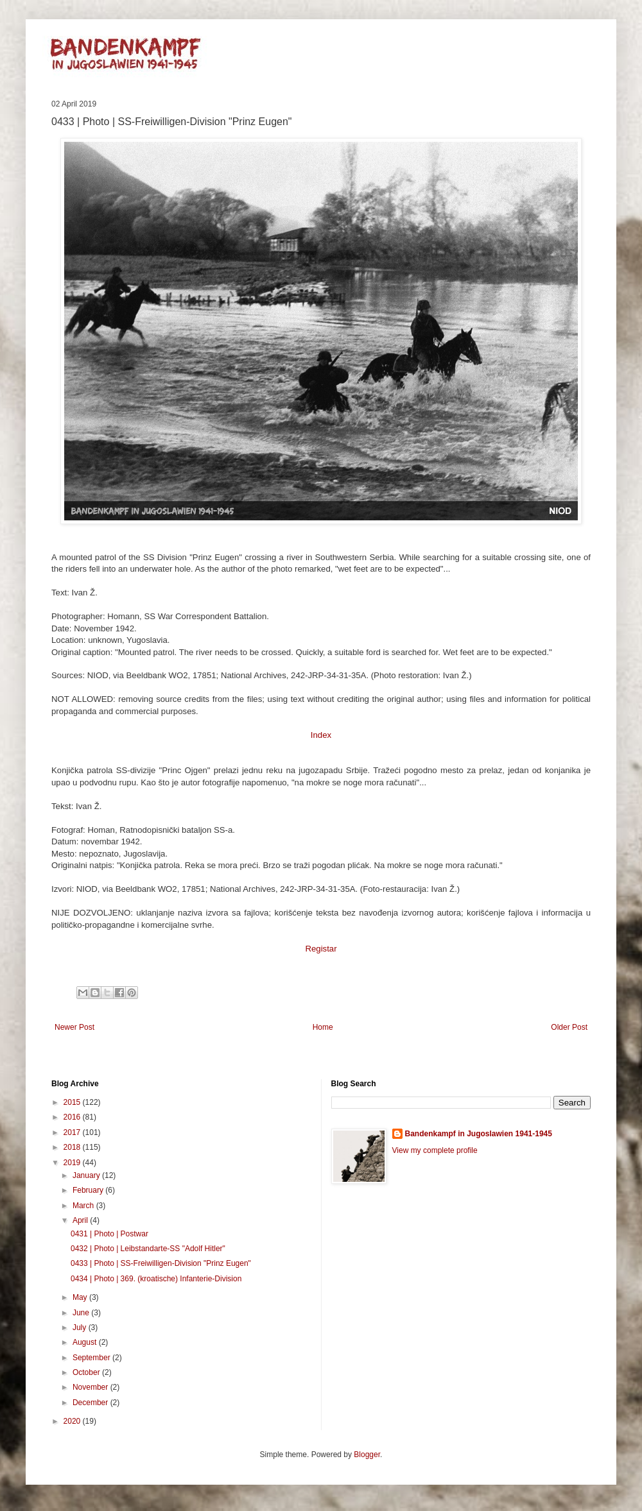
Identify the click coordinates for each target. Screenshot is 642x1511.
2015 (73, 1102)
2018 (73, 1147)
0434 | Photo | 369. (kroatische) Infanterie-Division (156, 1278)
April (81, 1220)
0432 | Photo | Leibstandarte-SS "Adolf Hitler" (148, 1248)
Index (321, 735)
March (84, 1205)
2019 (73, 1162)
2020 (73, 1421)
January (87, 1175)
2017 (73, 1132)
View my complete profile (435, 1150)
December (91, 1402)
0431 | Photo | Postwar (109, 1233)
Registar (320, 948)
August (86, 1342)
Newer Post (74, 1027)
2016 (73, 1117)
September (92, 1357)
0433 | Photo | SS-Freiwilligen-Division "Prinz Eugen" (161, 1263)
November (91, 1387)
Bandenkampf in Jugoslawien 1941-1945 (478, 1133)
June (82, 1312)
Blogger (367, 1454)
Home (323, 1027)
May (81, 1297)
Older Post (569, 1027)
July (81, 1327)
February (89, 1190)
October (87, 1372)
